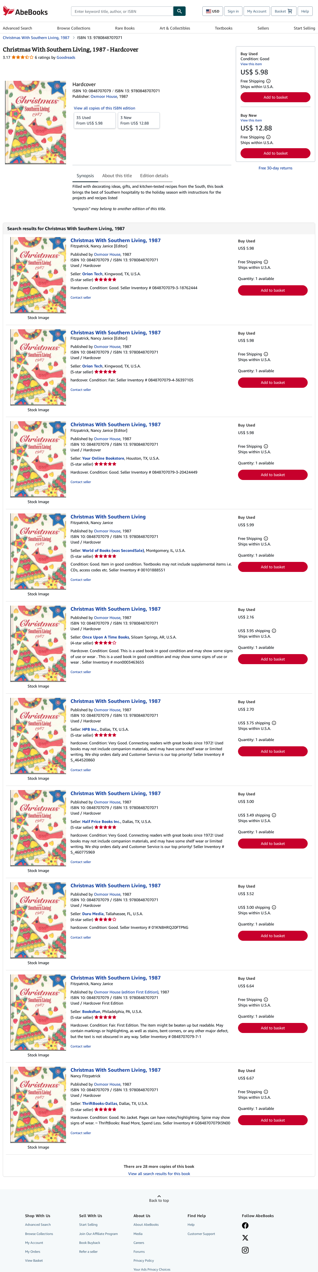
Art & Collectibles (175, 28)
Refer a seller (88, 1251)
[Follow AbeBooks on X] (245, 1238)
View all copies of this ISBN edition (104, 108)
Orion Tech (92, 273)
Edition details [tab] (154, 175)
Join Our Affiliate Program (98, 1234)
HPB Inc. (90, 729)
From (94, 120)
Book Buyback (89, 1243)
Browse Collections (73, 28)
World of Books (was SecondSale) (113, 550)
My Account (256, 11)
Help (305, 11)
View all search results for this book (159, 1173)
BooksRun (91, 1011)
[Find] (179, 11)
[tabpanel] (151, 197)
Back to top (159, 1200)
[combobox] (122, 11)
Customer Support (201, 1234)
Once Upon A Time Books (105, 637)
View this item (251, 64)
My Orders (32, 1251)
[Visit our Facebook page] (245, 1226)
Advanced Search (17, 28)
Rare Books (125, 28)
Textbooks (223, 28)
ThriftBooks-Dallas (99, 1103)
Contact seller (81, 297)
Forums (139, 1251)
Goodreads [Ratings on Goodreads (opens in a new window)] (66, 57)
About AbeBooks (146, 1224)
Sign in (233, 11)
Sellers (263, 28)
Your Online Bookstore (103, 458)
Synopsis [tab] (85, 175)
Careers (138, 1243)
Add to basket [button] (276, 97)
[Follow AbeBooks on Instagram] (245, 1251)
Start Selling (304, 28)
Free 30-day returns (275, 167)
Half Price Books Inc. (101, 821)
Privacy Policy (143, 1260)
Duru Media (93, 913)
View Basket (34, 1260)
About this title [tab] (117, 175)
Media (137, 1234)
